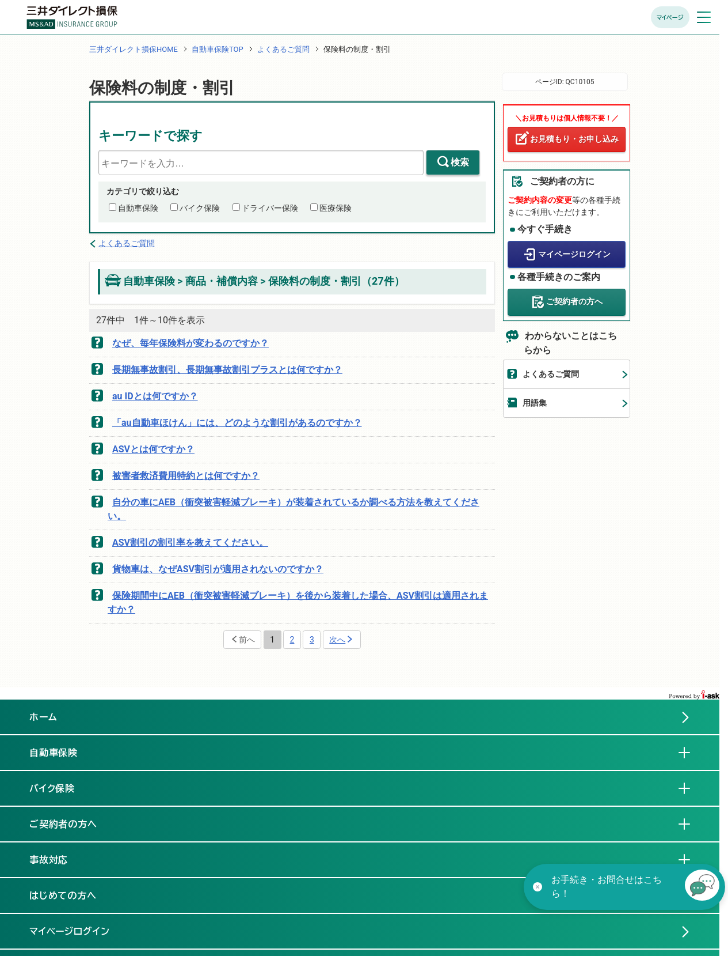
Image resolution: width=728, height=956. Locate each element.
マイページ (670, 17)
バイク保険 (200, 208)
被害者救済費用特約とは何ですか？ (186, 475)
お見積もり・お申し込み (574, 138)
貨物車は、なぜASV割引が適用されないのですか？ (217, 569)
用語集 (535, 402)
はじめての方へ (63, 895)
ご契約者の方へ (574, 301)
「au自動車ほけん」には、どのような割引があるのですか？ (237, 422)
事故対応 (58, 859)
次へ (337, 639)
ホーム (43, 716)
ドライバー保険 (270, 208)
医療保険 (335, 208)
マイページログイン (574, 254)
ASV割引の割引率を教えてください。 (190, 542)
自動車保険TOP (217, 49)
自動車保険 (138, 208)
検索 (460, 162)
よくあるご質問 (283, 49)
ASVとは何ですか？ (153, 449)
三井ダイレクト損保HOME (133, 49)
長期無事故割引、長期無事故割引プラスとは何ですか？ (227, 369)
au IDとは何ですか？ (155, 396)
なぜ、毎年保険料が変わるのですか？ (190, 343)
